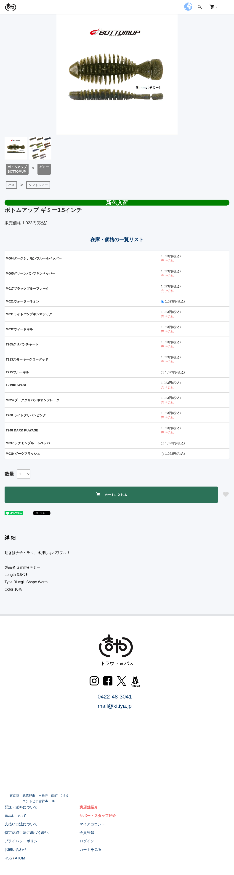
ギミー (44, 167)
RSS (8, 858)
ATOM (20, 858)
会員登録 (87, 833)
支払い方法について (21, 824)
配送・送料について (21, 807)
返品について (16, 816)
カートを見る (90, 849)
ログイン (87, 841)
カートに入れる (111, 494)
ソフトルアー (38, 185)
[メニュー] (227, 7)
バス (11, 185)
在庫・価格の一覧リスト (117, 239)
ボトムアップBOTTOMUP (17, 169)
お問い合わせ (16, 849)
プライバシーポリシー (23, 841)
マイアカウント (92, 824)
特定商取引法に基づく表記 (26, 833)
